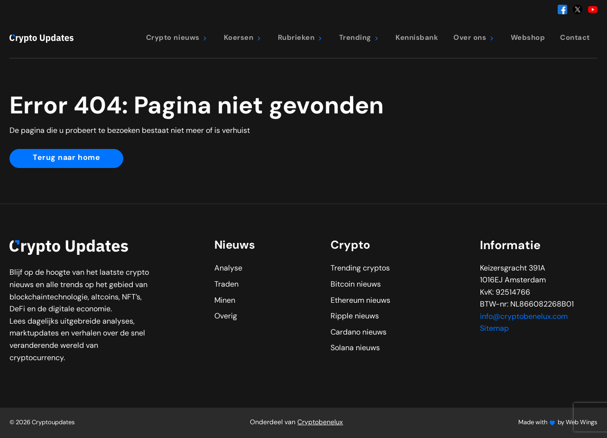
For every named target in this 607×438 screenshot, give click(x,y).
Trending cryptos (360, 268)
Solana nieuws (355, 348)
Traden (226, 285)
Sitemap (494, 329)
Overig (225, 316)
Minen (224, 301)
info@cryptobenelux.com (524, 317)
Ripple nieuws (355, 316)
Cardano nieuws (358, 332)
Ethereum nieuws (360, 301)
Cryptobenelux (320, 422)
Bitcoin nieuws (356, 285)
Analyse (228, 268)
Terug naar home (66, 158)
